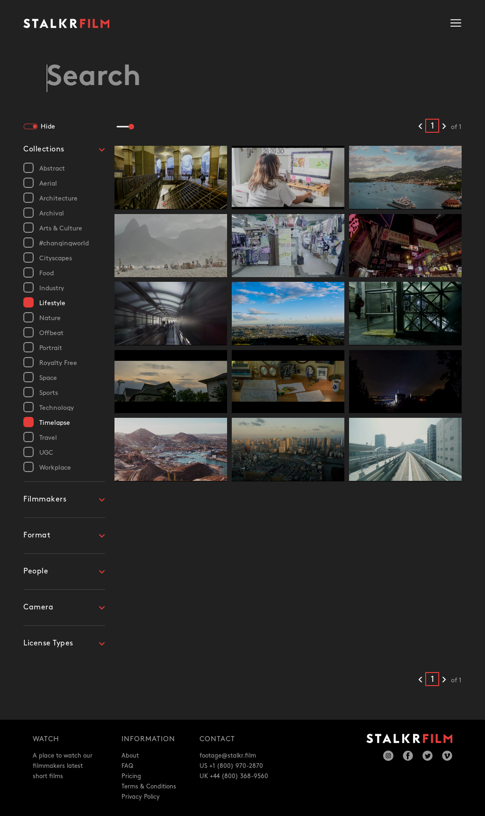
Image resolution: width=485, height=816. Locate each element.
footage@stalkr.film (228, 756)
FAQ (127, 766)
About (130, 756)
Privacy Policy (140, 797)
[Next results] (444, 126)
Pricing (131, 776)
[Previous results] (420, 126)
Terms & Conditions (148, 786)
